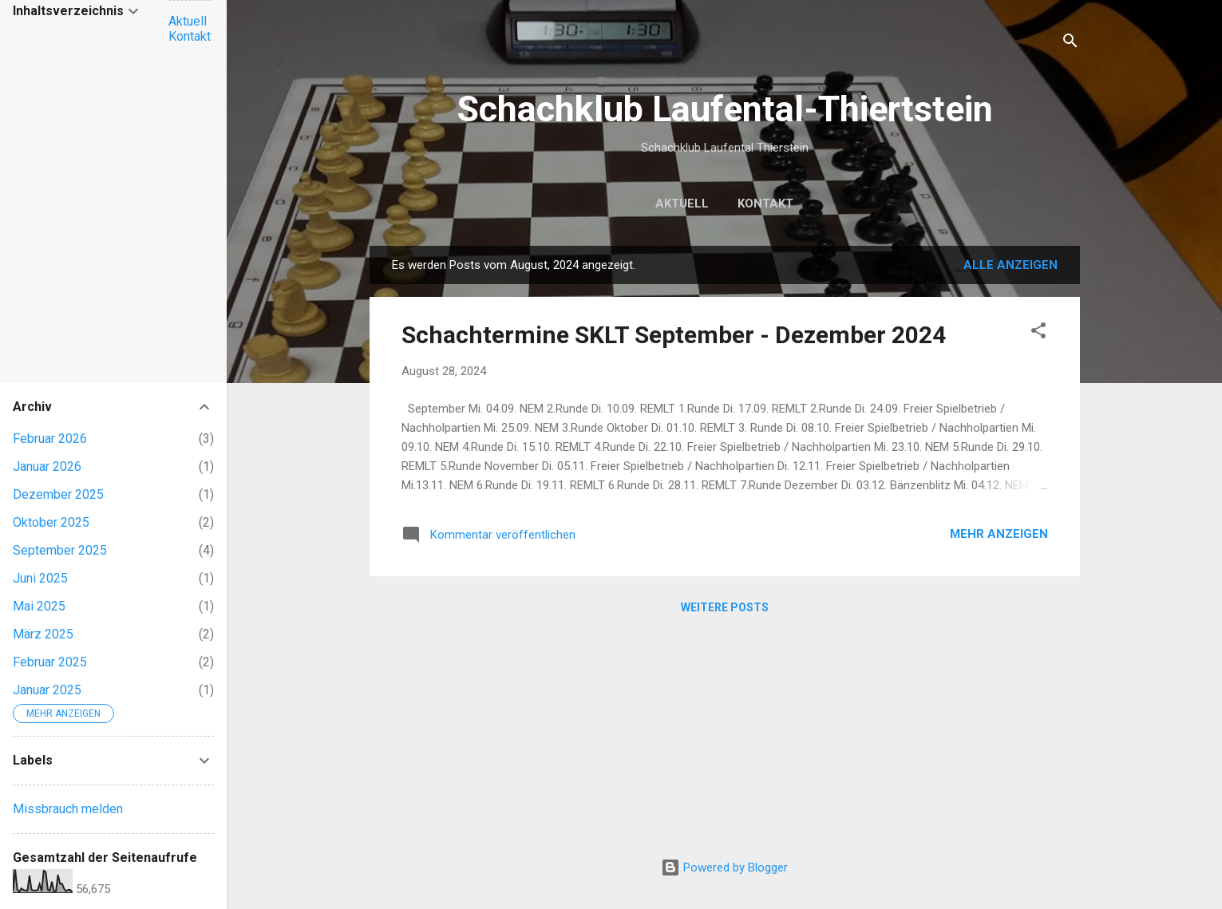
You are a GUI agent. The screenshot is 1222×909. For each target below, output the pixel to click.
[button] (1038, 333)
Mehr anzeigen (999, 534)
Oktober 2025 (51, 522)
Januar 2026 (47, 466)
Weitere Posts (725, 607)
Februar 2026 (50, 438)
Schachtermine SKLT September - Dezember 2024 (673, 335)
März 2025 (43, 634)
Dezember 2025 (58, 494)
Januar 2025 (47, 690)
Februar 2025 (50, 662)
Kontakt (765, 203)
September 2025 (60, 550)
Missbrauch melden (68, 808)
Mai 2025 (39, 606)
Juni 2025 (40, 578)
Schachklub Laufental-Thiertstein (725, 109)
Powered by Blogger (724, 867)
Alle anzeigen (1010, 265)
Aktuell (682, 203)
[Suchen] (1070, 43)
